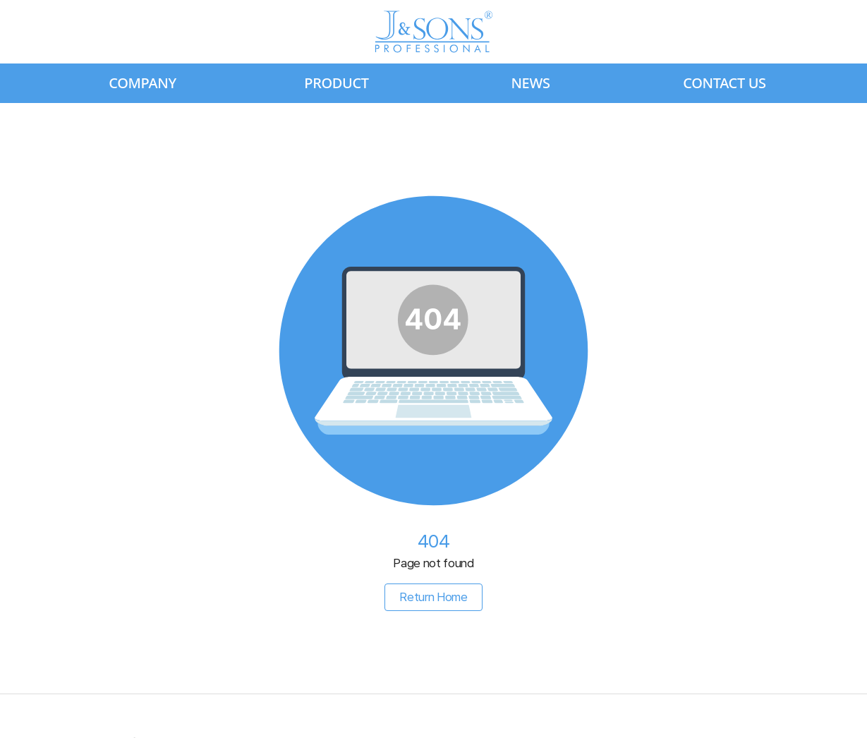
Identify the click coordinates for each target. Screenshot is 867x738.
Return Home (433, 597)
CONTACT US (724, 82)
